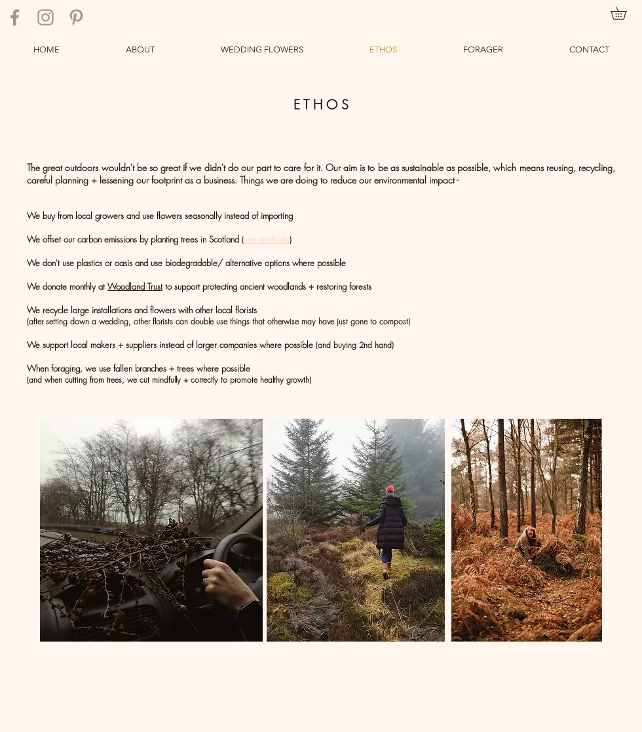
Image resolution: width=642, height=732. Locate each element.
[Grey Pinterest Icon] (76, 17)
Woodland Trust (134, 286)
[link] (625, 13)
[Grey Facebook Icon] (15, 17)
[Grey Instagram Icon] (45, 17)
